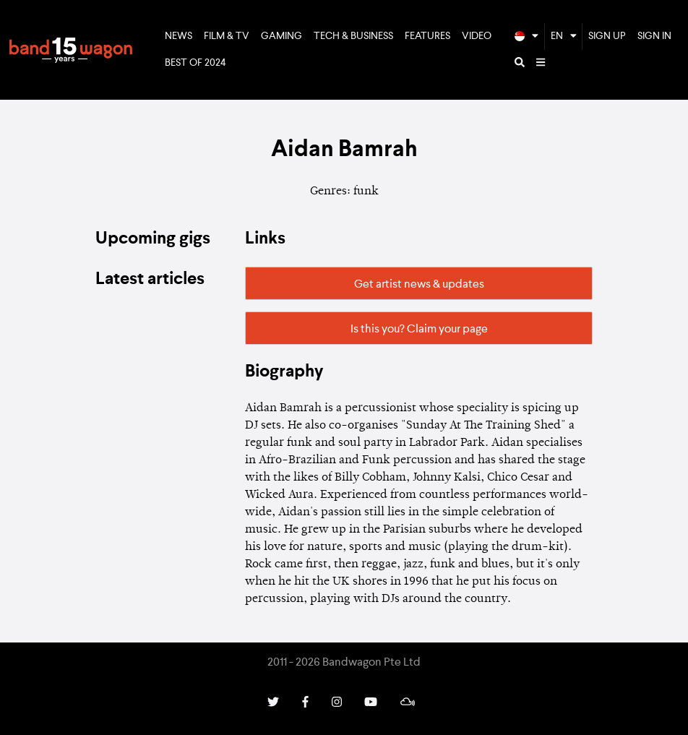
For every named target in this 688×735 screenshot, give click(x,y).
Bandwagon (71, 50)
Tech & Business (353, 36)
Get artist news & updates (419, 285)
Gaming (281, 36)
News (178, 36)
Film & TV (226, 36)
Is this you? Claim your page (419, 329)
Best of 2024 (195, 63)
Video (476, 36)
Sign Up (607, 36)
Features (427, 36)
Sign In (654, 36)
